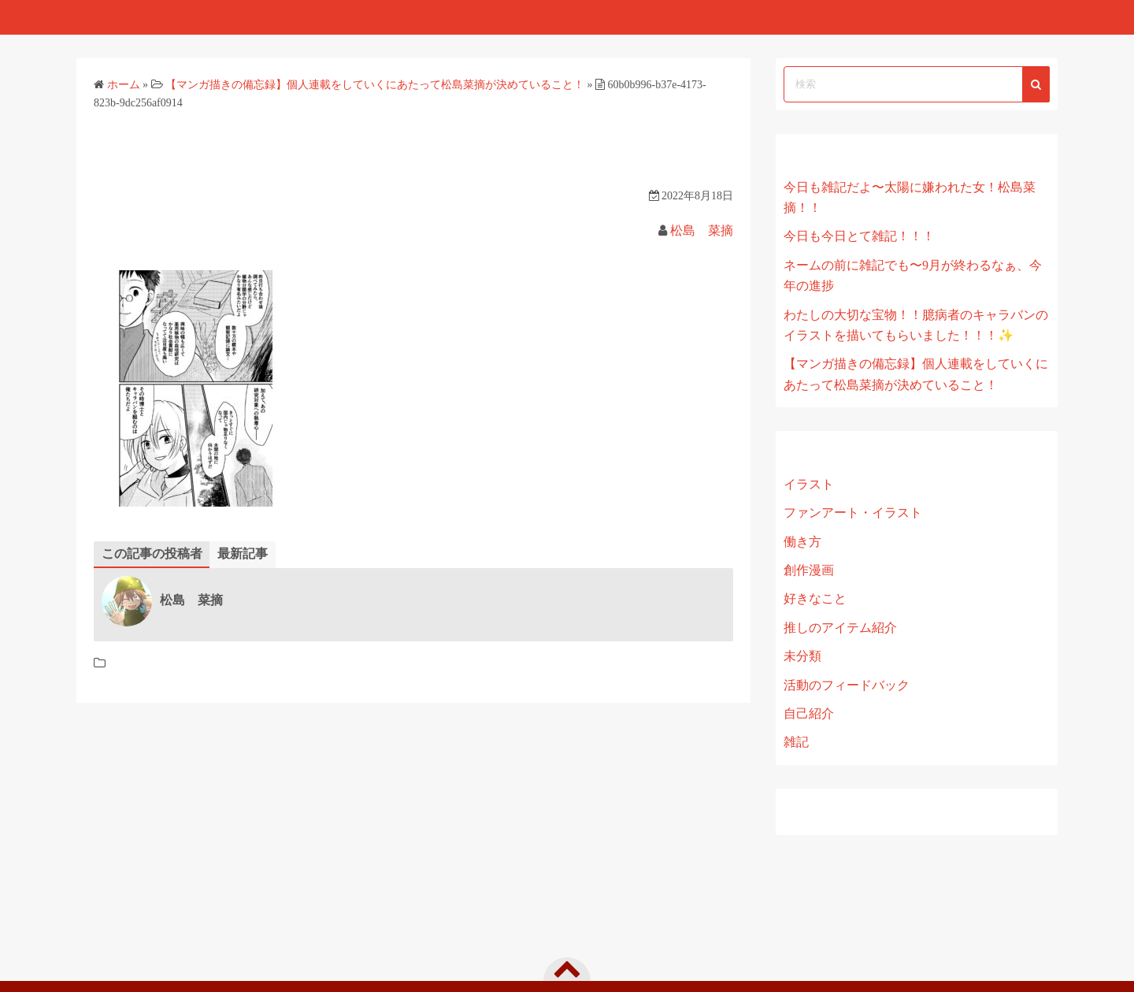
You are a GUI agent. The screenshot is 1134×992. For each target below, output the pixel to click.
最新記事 (242, 553)
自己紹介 (809, 713)
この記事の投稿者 (152, 553)
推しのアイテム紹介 (840, 627)
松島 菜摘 (701, 230)
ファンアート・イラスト (853, 512)
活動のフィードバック (847, 685)
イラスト (809, 484)
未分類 (802, 656)
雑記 (796, 742)
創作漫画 (809, 570)
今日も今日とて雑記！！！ (859, 236)
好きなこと (815, 598)
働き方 (802, 541)
